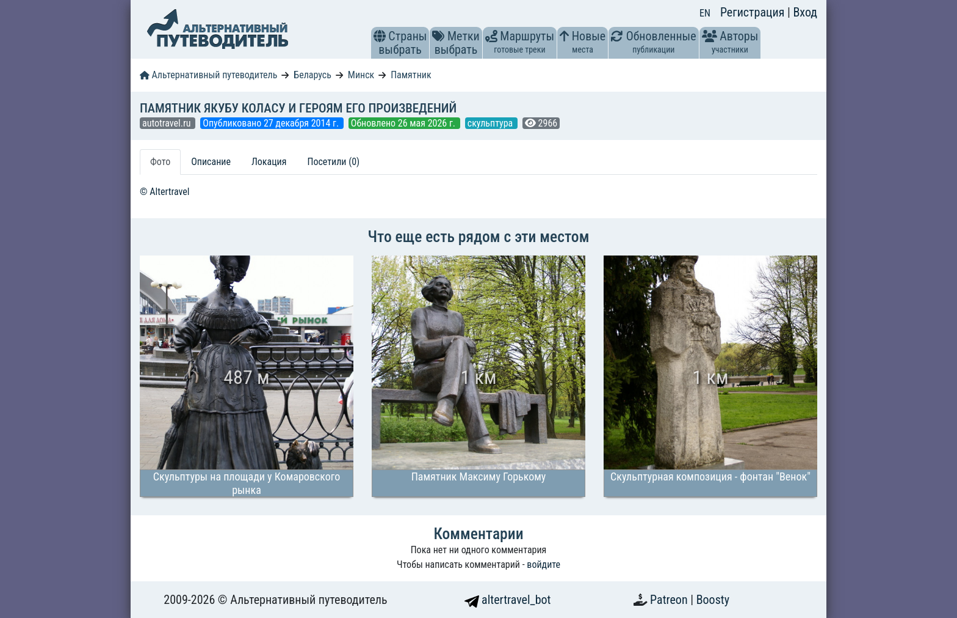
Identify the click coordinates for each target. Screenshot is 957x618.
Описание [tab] (211, 161)
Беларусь (312, 75)
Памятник (411, 75)
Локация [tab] (269, 161)
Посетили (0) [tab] (333, 161)
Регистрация (753, 12)
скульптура (491, 123)
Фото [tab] (160, 161)
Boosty (712, 599)
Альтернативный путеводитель (208, 75)
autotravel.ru (167, 123)
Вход (805, 12)
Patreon (670, 599)
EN (704, 13)
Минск (361, 75)
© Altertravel (164, 191)
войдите (543, 564)
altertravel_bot (507, 599)
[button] (380, 36)
